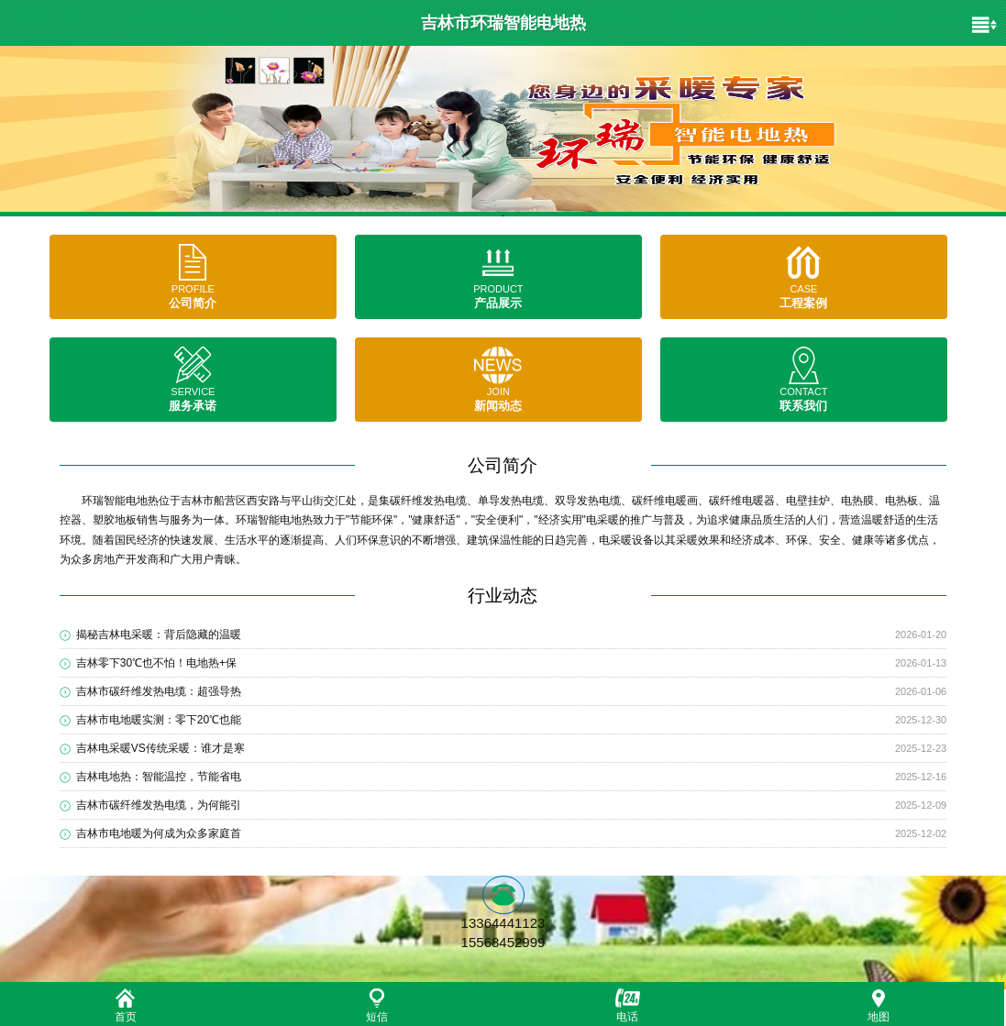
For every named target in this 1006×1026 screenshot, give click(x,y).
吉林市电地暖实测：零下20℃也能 (158, 719)
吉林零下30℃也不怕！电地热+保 (156, 662)
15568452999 (503, 942)
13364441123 (503, 923)
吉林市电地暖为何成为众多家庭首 (158, 833)
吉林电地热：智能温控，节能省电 (158, 776)
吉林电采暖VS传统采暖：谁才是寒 (160, 748)
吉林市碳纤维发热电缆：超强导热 (158, 691)
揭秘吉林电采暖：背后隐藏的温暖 (158, 634)
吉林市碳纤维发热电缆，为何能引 (158, 805)
